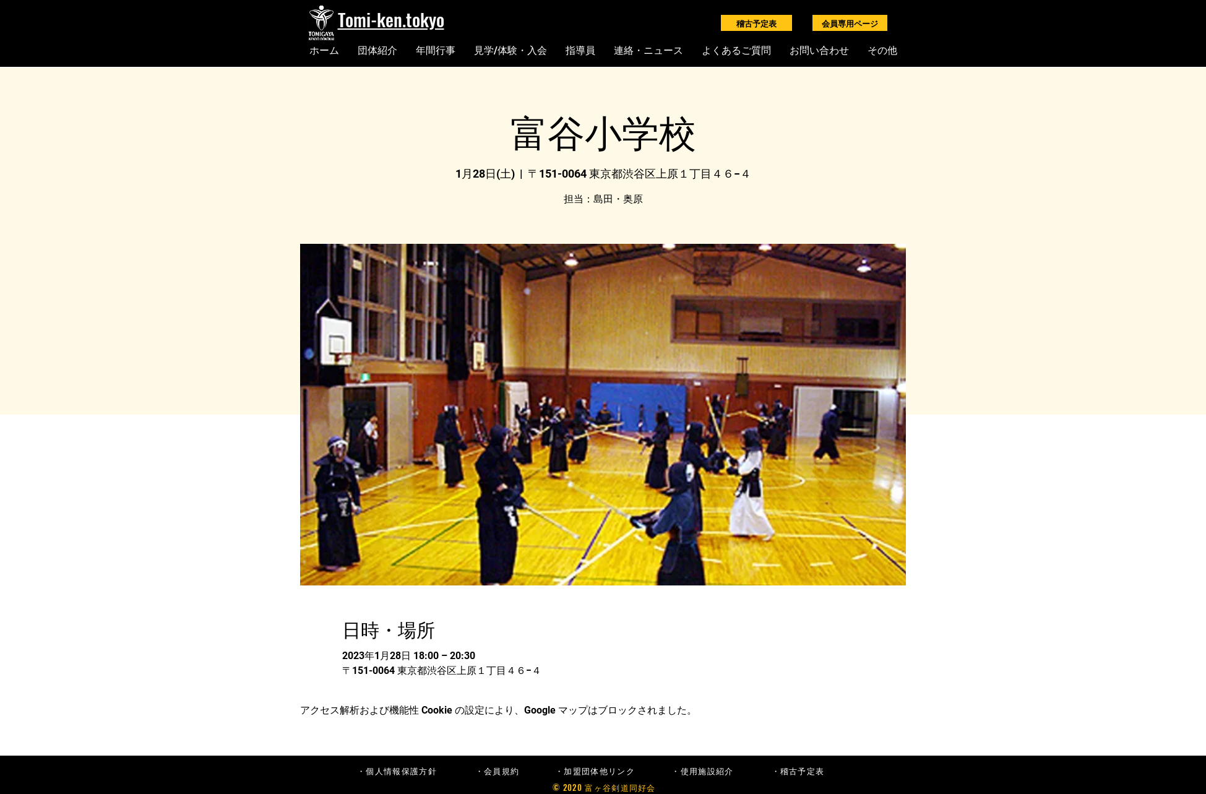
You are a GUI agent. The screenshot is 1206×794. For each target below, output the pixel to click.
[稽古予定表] (756, 23)
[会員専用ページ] (849, 23)
